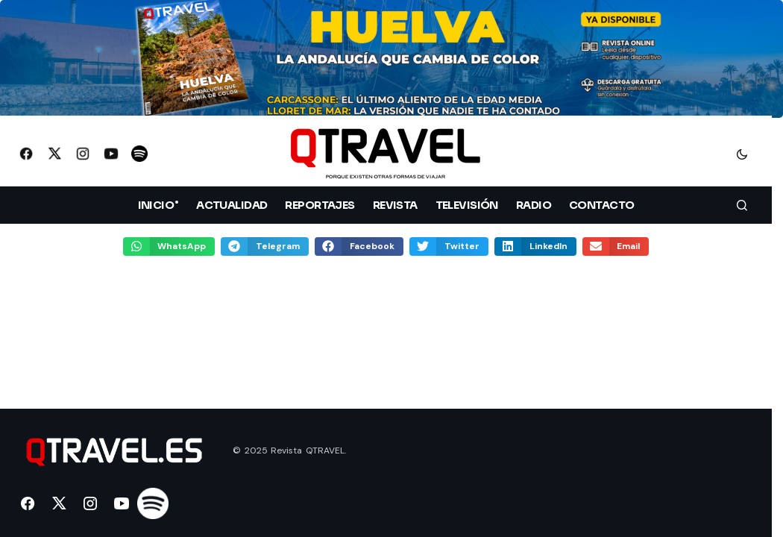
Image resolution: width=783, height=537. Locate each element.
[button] (742, 154)
